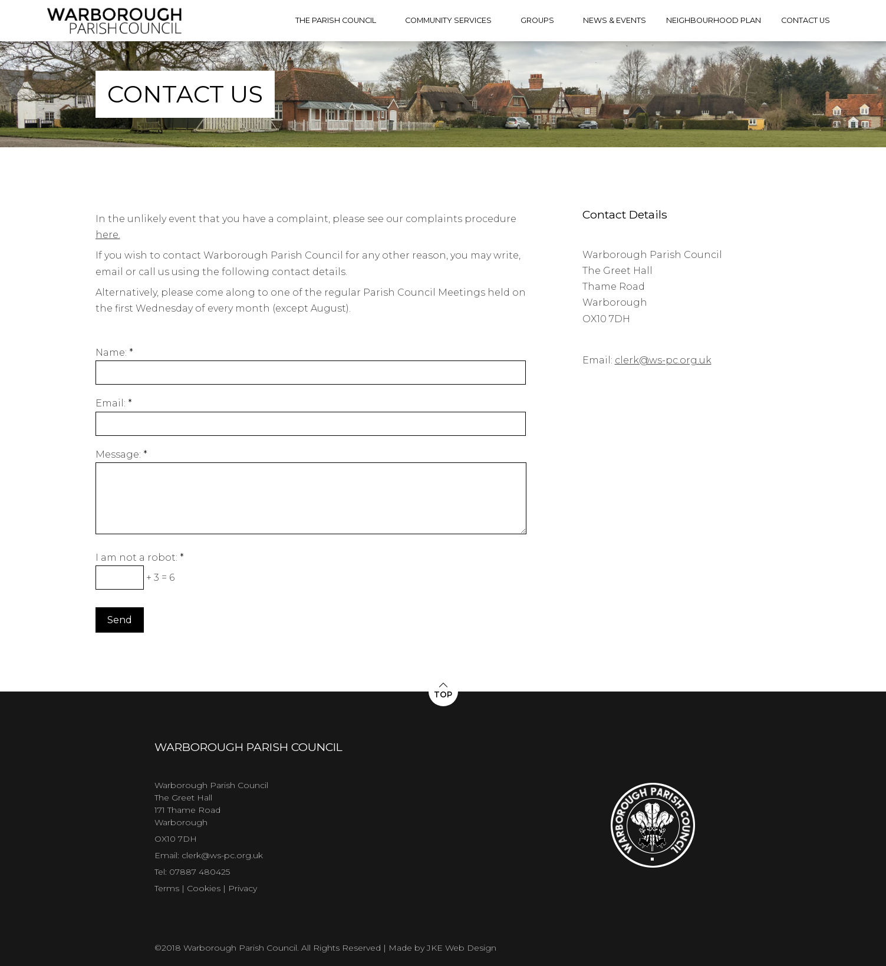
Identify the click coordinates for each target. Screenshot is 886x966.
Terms (166, 888)
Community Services (448, 20)
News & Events (614, 20)
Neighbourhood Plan (713, 20)
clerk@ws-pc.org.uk (663, 360)
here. (107, 234)
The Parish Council (335, 20)
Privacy (242, 888)
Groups (537, 20)
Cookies (203, 888)
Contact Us (805, 20)
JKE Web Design (461, 947)
